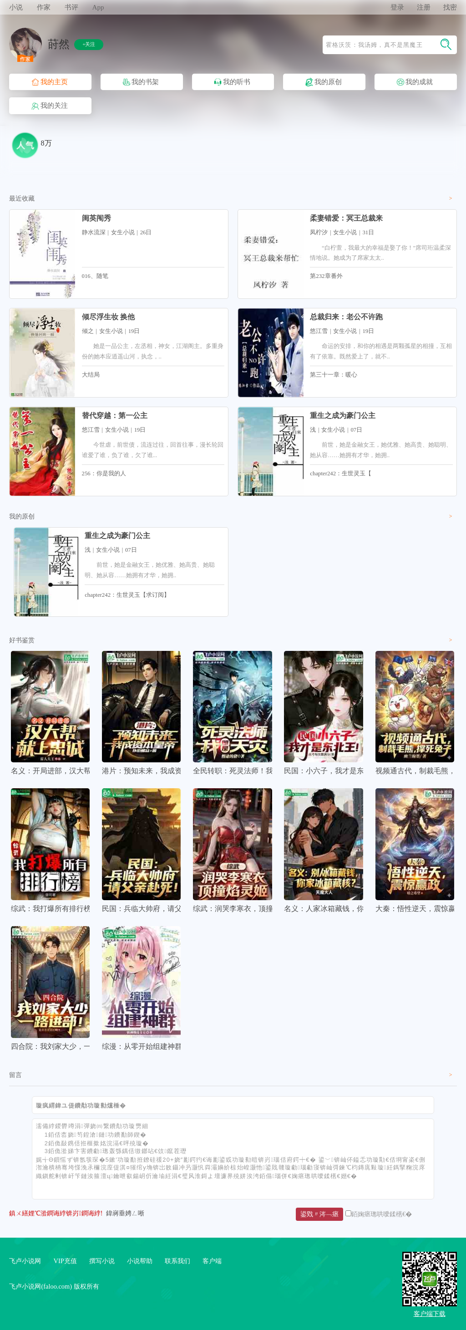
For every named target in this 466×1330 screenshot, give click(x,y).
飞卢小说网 (25, 1261)
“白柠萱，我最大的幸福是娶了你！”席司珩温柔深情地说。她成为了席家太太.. (380, 253)
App (98, 7)
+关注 (88, 44)
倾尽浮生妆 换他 (108, 317)
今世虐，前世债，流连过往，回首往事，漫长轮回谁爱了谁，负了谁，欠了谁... (153, 450)
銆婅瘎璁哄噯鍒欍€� (381, 1214)
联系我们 (177, 1261)
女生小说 (123, 232)
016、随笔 (95, 276)
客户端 (212, 1261)
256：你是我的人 (104, 473)
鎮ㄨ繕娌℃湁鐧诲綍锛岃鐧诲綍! (55, 1213)
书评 (71, 7)
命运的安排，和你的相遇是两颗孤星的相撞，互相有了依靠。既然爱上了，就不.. (381, 351)
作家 (44, 7)
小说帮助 (139, 1261)
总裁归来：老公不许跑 (346, 317)
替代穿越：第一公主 (114, 415)
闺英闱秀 (96, 218)
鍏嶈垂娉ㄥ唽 (125, 1213)
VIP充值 (65, 1261)
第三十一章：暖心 (333, 375)
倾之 (88, 331)
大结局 (91, 375)
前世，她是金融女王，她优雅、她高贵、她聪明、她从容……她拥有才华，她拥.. (381, 450)
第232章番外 (326, 276)
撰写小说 (102, 1261)
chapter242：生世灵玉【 (340, 473)
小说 (16, 7)
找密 (450, 7)
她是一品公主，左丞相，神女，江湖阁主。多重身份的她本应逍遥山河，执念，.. (153, 351)
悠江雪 (319, 331)
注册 (424, 7)
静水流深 (94, 232)
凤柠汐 (319, 232)
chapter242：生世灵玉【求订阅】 (127, 595)
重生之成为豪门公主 (342, 415)
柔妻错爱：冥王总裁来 (346, 218)
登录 (397, 7)
